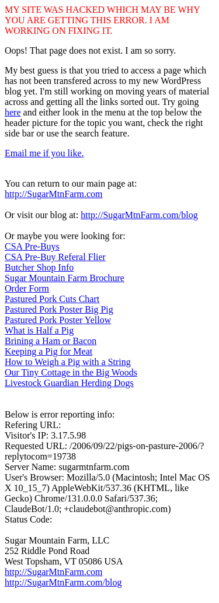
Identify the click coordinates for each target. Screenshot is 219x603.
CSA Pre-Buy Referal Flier (55, 257)
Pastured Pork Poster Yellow (58, 320)
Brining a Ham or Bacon (50, 341)
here (13, 112)
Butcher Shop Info (39, 267)
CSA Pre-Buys (32, 246)
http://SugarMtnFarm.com (54, 194)
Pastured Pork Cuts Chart (52, 299)
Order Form (27, 288)
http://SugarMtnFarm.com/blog (139, 215)
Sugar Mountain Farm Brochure (64, 278)
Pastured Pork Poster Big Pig (59, 309)
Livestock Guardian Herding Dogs (69, 383)
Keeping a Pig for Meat (48, 351)
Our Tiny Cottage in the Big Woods (71, 372)
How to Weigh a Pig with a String (68, 362)
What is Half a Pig (39, 330)
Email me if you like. (44, 153)
